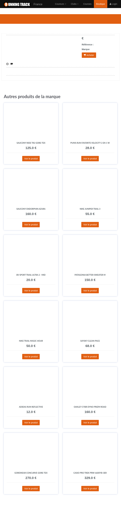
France (23, 8)
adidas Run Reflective (31, 407)
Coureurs (60, 7)
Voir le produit (31, 158)
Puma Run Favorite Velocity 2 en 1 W (90, 143)
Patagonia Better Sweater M (90, 275)
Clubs (75, 7)
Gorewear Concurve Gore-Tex (30, 473)
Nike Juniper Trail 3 (90, 209)
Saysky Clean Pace (90, 341)
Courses (87, 7)
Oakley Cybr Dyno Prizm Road (90, 407)
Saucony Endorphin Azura (30, 209)
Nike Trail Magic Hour (31, 341)
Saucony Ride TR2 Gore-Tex (31, 143)
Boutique (100, 7)
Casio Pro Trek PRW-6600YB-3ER (90, 473)
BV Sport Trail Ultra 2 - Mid (31, 275)
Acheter (89, 55)
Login (113, 7)
